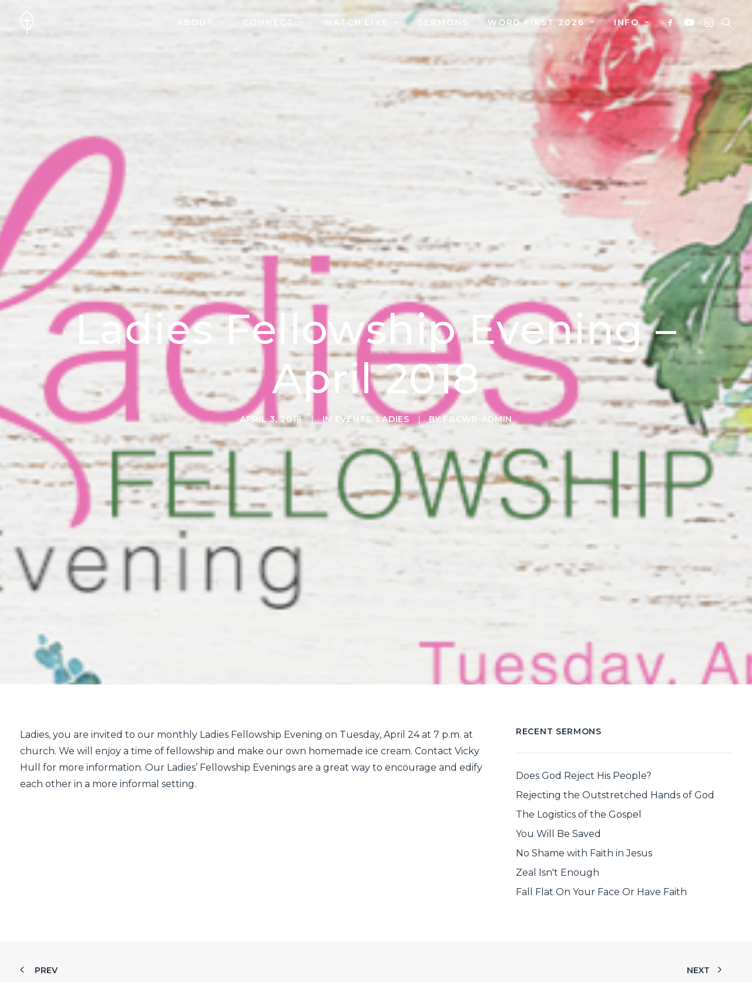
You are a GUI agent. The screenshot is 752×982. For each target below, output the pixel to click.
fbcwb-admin (477, 395)
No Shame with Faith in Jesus (584, 806)
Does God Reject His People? (584, 728)
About (200, 22)
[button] (672, 22)
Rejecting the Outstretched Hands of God (615, 748)
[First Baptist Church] (27, 22)
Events (353, 395)
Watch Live (361, 22)
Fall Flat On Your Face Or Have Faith (601, 845)
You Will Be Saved (558, 786)
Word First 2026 (541, 22)
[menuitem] (200, 22)
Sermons (443, 22)
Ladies (392, 395)
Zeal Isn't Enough (557, 825)
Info (632, 22)
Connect (273, 22)
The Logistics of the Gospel (579, 767)
